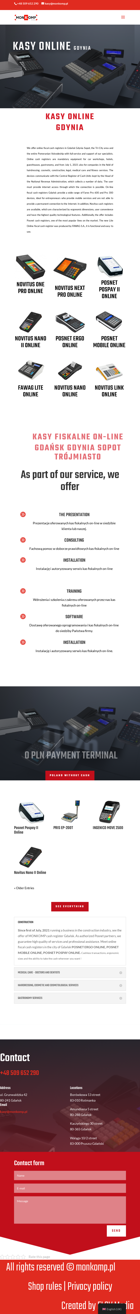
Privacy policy (89, 1286)
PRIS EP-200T (63, 828)
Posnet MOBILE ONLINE (109, 342)
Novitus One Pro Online (30, 288)
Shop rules (45, 1286)
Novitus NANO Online (70, 391)
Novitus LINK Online (109, 391)
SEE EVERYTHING (70, 906)
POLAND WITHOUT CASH (70, 775)
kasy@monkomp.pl (13, 1123)
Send (116, 1242)
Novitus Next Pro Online (70, 292)
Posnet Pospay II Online (109, 289)
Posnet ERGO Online (70, 342)
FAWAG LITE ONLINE (30, 391)
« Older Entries (24, 888)
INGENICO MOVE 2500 (108, 828)
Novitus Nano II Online (30, 342)
